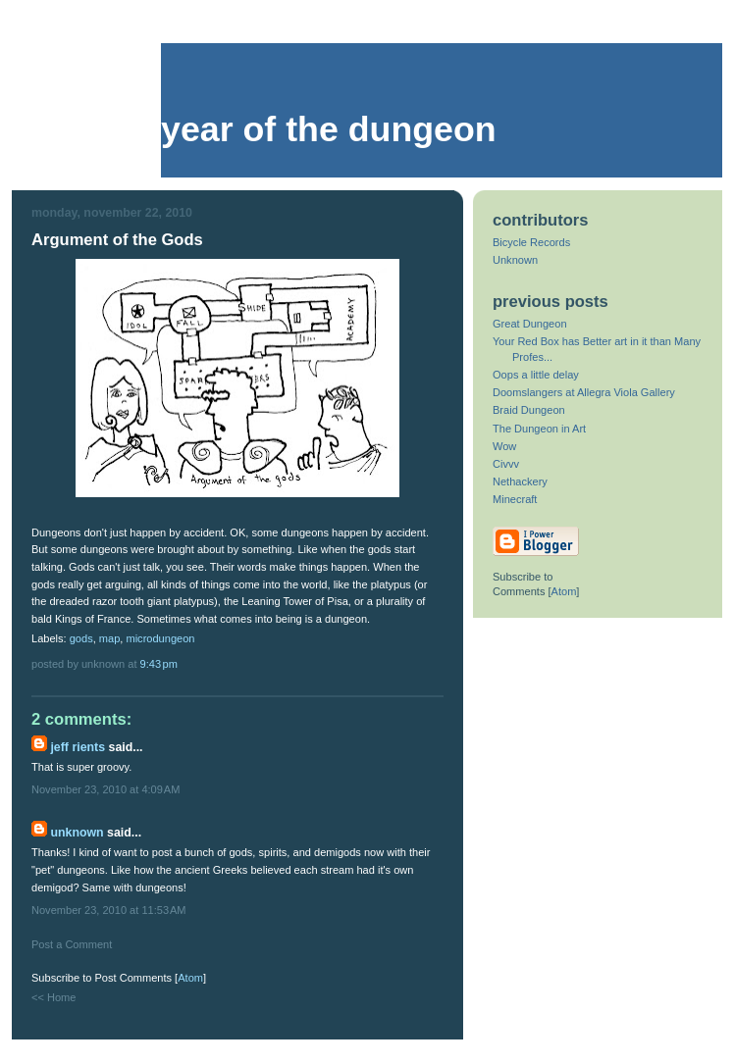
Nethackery (520, 481)
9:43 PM (159, 664)
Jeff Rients (77, 747)
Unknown (76, 832)
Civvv (506, 464)
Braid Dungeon (529, 410)
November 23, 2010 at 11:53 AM (108, 910)
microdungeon (160, 638)
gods (81, 638)
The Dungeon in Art (539, 428)
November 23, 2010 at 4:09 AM (105, 789)
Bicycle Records (531, 242)
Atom (190, 978)
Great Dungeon (530, 323)
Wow (504, 446)
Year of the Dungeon (329, 129)
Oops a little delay (536, 374)
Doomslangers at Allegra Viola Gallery (584, 392)
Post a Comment (71, 944)
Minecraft (515, 499)
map (110, 638)
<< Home (53, 997)
